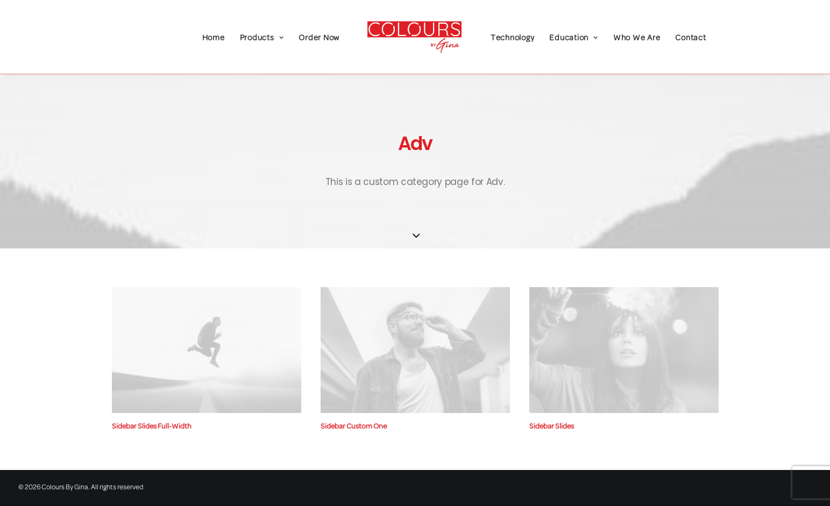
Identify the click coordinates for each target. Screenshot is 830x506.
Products (262, 38)
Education (573, 38)
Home (213, 38)
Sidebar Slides (551, 426)
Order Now (319, 38)
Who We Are (637, 38)
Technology (513, 38)
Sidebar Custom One (354, 426)
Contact (690, 38)
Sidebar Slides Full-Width (151, 426)
